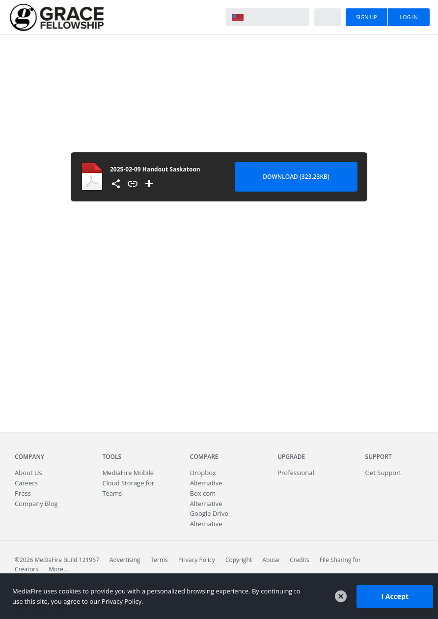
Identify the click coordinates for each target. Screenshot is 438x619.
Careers (26, 482)
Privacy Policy (196, 560)
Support (378, 456)
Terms (159, 560)
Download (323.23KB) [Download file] (296, 176)
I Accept (395, 596)
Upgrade (291, 456)
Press (23, 493)
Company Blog (36, 503)
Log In (409, 17)
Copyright (238, 560)
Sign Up (366, 17)
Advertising (125, 560)
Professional (295, 472)
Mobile (128, 472)
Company (29, 456)
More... (58, 569)
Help (327, 17)
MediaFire (57, 17)
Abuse (270, 560)
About (28, 472)
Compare (204, 456)
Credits (299, 560)
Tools (111, 456)
